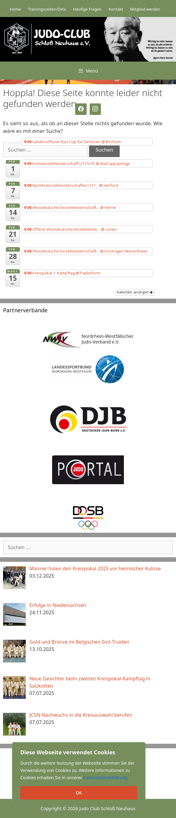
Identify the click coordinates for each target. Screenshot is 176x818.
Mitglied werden (145, 9)
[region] (78, 774)
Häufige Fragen (87, 9)
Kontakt (116, 9)
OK (79, 793)
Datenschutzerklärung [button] (105, 777)
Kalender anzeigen (135, 292)
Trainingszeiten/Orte (47, 9)
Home (15, 9)
